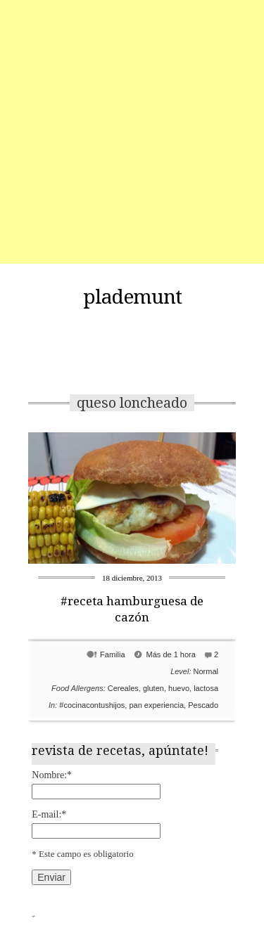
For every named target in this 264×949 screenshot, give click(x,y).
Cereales (123, 688)
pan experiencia (156, 705)
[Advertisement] (132, 132)
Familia (112, 654)
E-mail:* (49, 814)
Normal (206, 671)
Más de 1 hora (171, 654)
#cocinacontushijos (92, 705)
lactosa (206, 688)
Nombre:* (52, 775)
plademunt (132, 297)
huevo (178, 688)
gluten (153, 688)
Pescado (203, 705)
